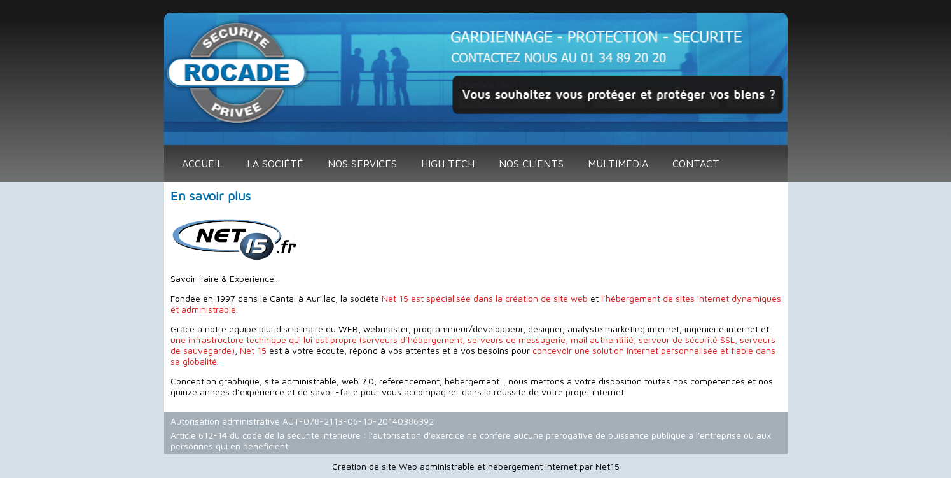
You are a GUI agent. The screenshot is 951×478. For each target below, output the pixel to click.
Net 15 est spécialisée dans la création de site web (485, 298)
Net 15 (253, 350)
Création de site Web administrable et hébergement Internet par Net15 (476, 466)
